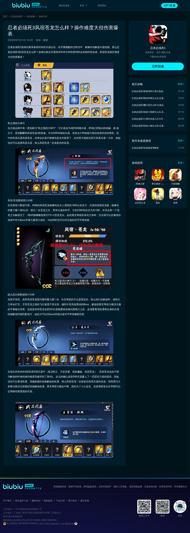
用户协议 (72, 501)
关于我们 (7, 501)
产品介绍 (60, 501)
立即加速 (158, 66)
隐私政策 (48, 501)
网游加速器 (64, 5)
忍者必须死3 (17, 16)
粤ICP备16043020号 (13, 516)
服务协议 (36, 501)
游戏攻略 (31, 16)
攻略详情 (43, 16)
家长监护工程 (21, 501)
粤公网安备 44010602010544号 (20, 523)
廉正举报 (84, 501)
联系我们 (102, 5)
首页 (5, 16)
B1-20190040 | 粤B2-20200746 (41, 520)
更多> (181, 84)
